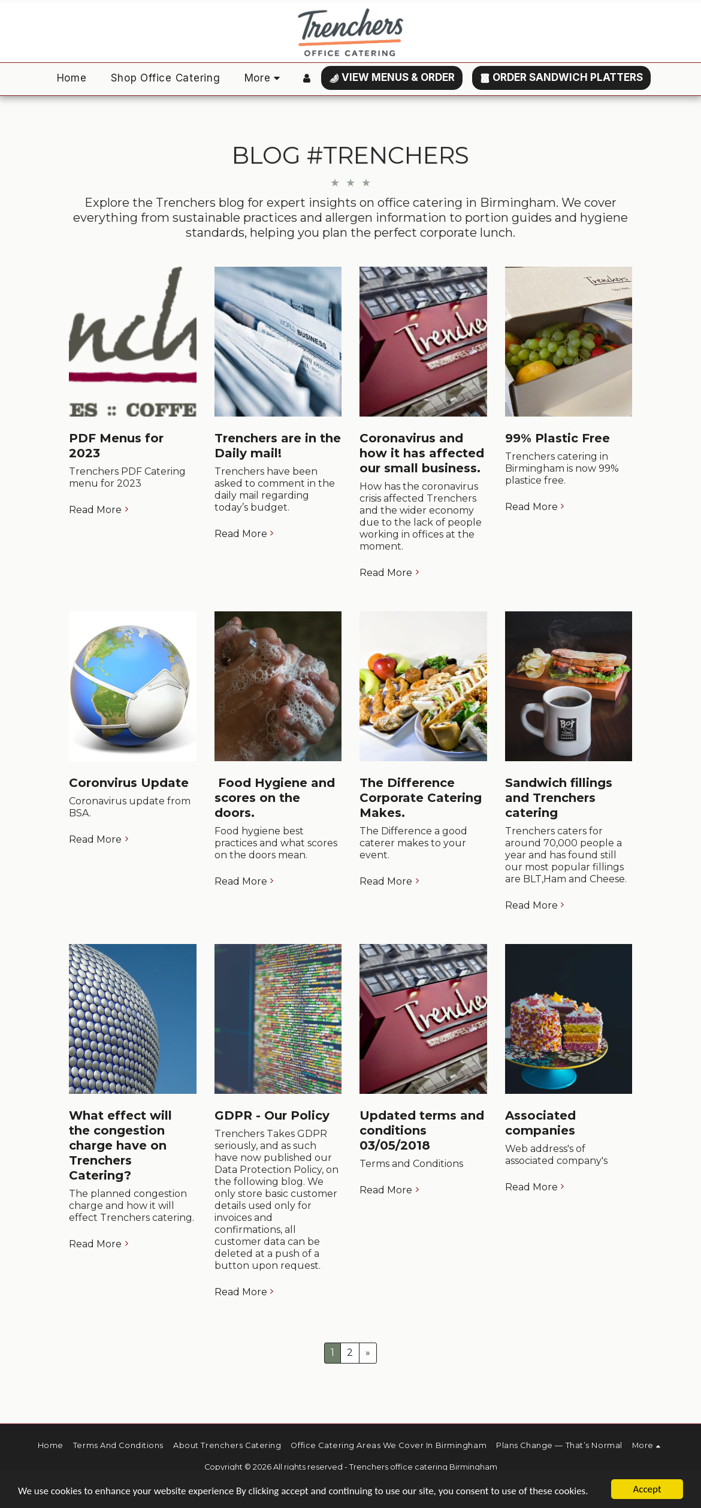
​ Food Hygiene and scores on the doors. (274, 798)
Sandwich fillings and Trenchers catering (558, 798)
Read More (100, 509)
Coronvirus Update (129, 783)
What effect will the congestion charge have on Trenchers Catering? (120, 1145)
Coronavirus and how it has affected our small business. (421, 453)
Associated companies (540, 1123)
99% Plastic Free (557, 438)
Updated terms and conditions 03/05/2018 (421, 1130)
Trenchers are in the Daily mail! (277, 445)
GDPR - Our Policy (272, 1115)
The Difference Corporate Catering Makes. (420, 798)
